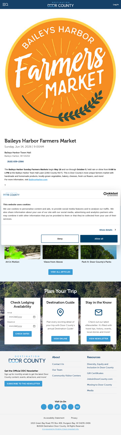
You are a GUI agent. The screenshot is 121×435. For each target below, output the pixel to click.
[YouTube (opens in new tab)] (70, 407)
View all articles (60, 272)
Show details (105, 230)
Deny (60, 238)
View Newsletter (98, 339)
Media (90, 390)
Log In (116, 4)
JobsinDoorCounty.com (100, 379)
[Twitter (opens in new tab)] (64, 407)
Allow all (99, 238)
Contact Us (58, 364)
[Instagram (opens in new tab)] (50, 407)
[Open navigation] (5, 4)
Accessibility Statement (54, 418)
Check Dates (22, 334)
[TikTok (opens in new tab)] (57, 407)
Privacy (74, 418)
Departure (11, 322)
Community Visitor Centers (66, 375)
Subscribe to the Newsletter (23, 384)
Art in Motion (12, 261)
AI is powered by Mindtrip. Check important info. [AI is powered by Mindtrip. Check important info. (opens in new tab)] (60, 429)
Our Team (57, 370)
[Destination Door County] (61, 4)
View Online (60, 339)
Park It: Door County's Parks (96, 261)
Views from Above (53, 261)
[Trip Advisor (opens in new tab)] (77, 407)
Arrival (9, 313)
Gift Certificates (95, 373)
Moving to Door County (99, 384)
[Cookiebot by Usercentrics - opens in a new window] (105, 194)
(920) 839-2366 (14, 161)
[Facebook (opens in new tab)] (44, 407)
